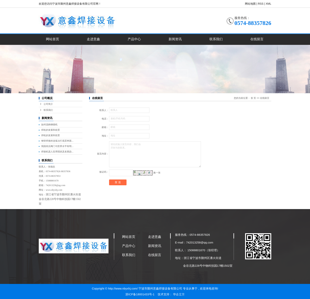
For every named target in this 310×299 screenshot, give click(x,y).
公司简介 (48, 104)
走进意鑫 (93, 39)
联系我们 (216, 39)
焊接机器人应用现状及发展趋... (57, 151)
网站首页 (52, 39)
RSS (261, 3)
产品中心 (134, 39)
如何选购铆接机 (49, 124)
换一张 (156, 172)
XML (268, 3)
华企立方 (179, 294)
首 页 (253, 98)
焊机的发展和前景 (50, 130)
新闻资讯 (175, 39)
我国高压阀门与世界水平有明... (57, 146)
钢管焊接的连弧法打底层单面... (57, 140)
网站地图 (251, 3)
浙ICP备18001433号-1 (140, 294)
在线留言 (257, 39)
